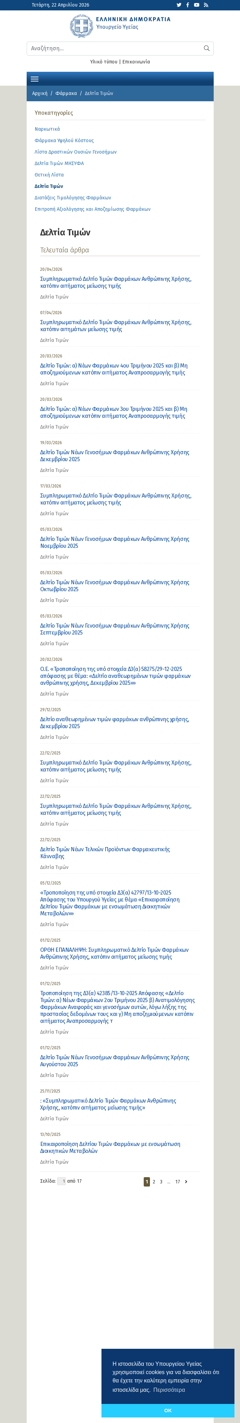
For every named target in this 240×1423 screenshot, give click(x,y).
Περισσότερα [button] (169, 1390)
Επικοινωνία (136, 62)
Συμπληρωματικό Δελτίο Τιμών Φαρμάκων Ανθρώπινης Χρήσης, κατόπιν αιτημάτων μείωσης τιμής (116, 326)
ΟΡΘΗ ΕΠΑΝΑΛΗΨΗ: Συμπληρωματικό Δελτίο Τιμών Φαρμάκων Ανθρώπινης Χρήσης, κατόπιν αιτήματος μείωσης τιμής (114, 953)
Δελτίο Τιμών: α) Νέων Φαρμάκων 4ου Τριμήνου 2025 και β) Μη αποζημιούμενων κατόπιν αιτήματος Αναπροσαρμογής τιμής (114, 369)
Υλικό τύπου (103, 62)
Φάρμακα (66, 93)
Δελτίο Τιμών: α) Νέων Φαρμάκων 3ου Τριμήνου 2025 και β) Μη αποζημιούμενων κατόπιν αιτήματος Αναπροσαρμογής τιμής (113, 412)
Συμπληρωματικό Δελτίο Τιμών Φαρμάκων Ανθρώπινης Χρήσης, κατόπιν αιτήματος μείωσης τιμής (116, 282)
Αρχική (39, 93)
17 (177, 1182)
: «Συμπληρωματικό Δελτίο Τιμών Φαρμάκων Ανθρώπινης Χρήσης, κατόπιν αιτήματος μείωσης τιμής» (108, 1104)
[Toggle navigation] (35, 78)
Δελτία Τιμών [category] (54, 297)
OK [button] (168, 1410)
